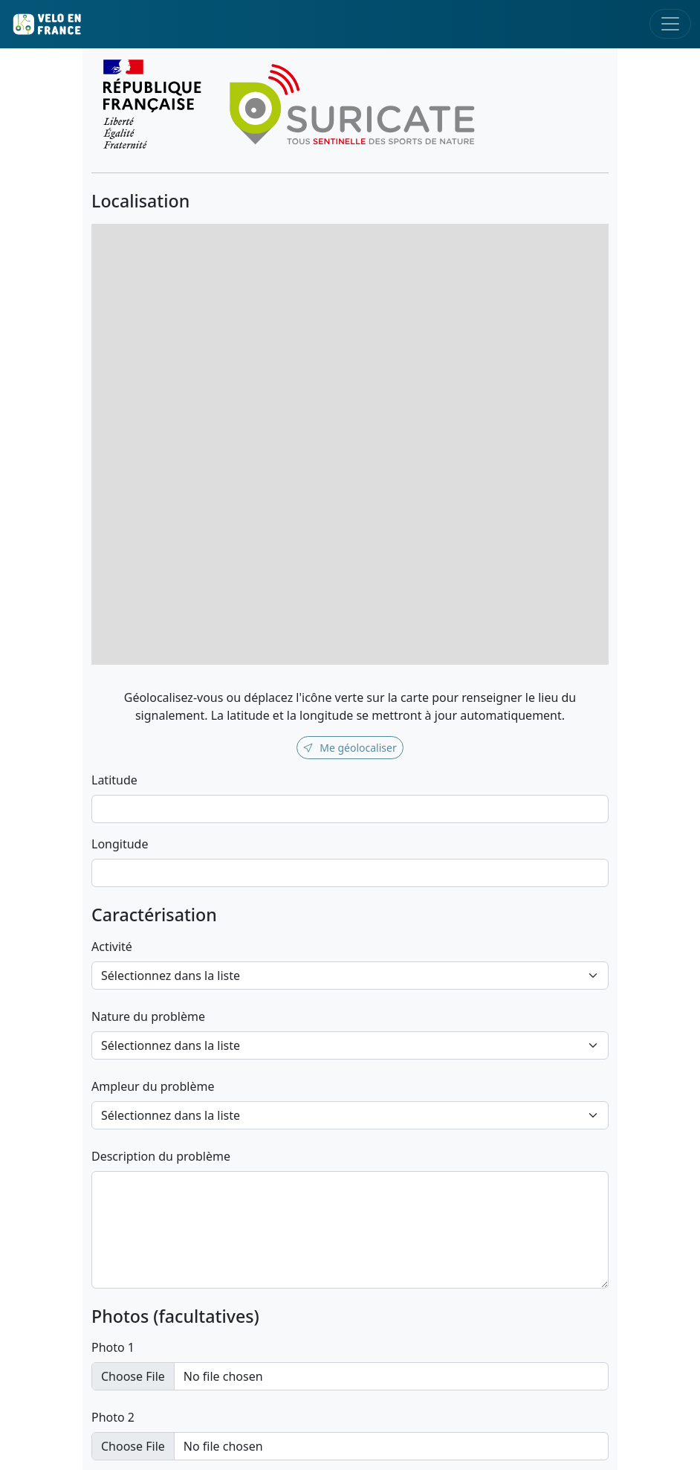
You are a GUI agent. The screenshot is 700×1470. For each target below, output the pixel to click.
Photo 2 (113, 1417)
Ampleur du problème (153, 1086)
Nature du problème (148, 1016)
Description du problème (160, 1156)
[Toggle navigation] (670, 24)
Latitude (114, 780)
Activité (111, 946)
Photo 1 (113, 1347)
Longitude (119, 844)
